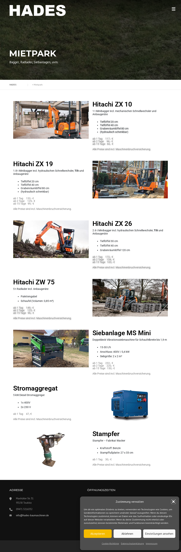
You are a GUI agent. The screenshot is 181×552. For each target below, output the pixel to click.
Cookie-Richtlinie (110, 543)
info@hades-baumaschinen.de (32, 515)
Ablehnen (127, 533)
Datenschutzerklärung (132, 543)
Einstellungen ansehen (159, 533)
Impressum (151, 543)
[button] (173, 501)
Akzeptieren (97, 533)
